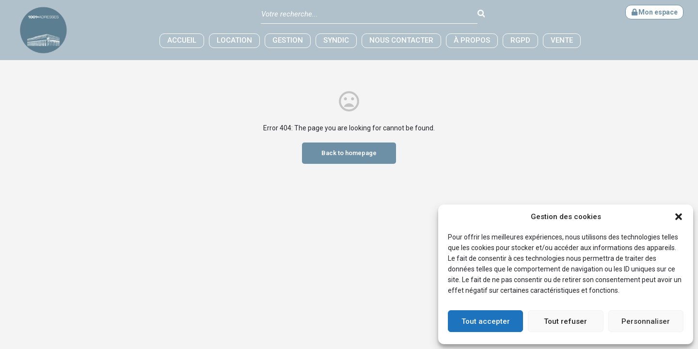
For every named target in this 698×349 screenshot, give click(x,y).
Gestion (287, 40)
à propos (472, 40)
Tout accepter (485, 321)
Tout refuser (565, 321)
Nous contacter (401, 40)
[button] (678, 217)
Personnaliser (645, 321)
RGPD (520, 40)
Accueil (181, 40)
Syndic (336, 40)
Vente (562, 40)
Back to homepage (349, 153)
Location (234, 40)
